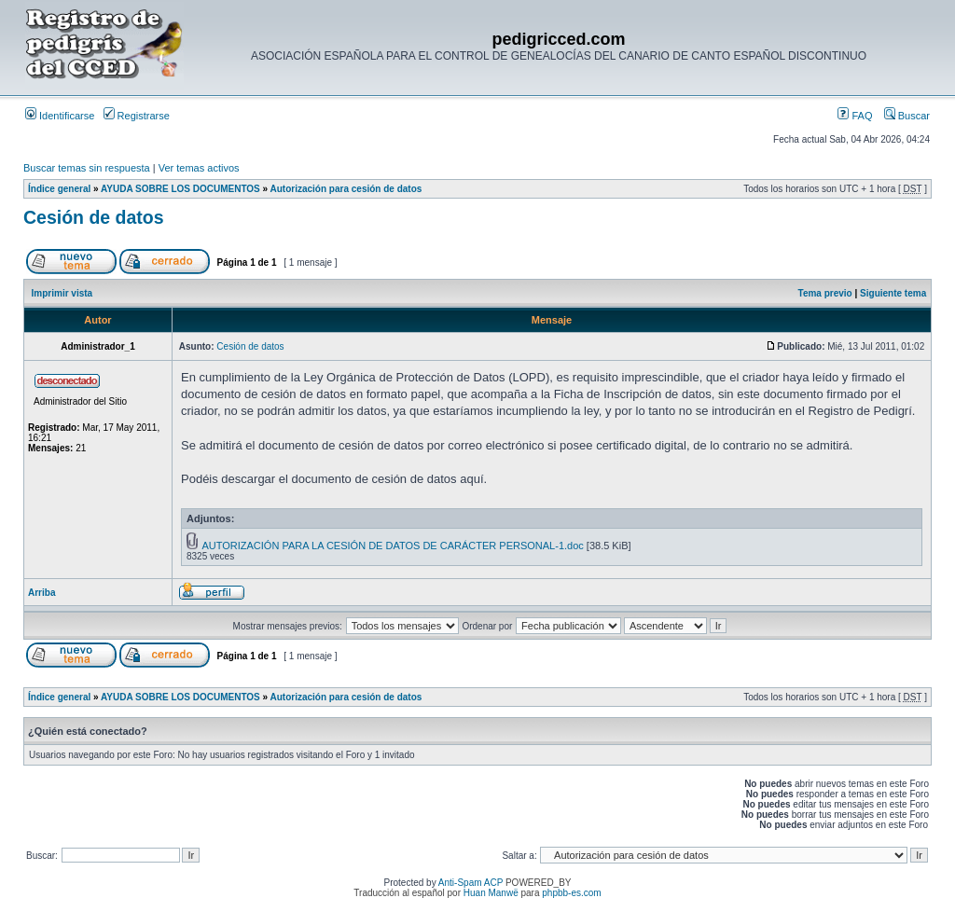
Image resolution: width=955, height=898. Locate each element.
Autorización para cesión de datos (346, 189)
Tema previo (825, 293)
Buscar (907, 115)
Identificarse (59, 115)
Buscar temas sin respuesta (86, 167)
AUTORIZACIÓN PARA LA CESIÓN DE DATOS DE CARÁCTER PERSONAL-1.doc (392, 545)
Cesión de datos (93, 217)
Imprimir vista (62, 293)
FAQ (854, 115)
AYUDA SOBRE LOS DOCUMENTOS (180, 189)
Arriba (41, 592)
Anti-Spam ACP (470, 882)
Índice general (59, 189)
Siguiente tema (893, 293)
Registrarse (137, 115)
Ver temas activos (199, 167)
